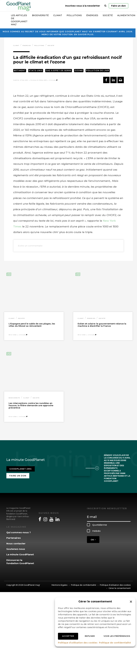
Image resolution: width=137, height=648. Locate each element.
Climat (57, 15)
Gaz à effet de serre (58, 70)
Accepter (68, 636)
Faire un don (118, 5)
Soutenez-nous (15, 549)
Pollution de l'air (97, 70)
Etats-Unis (35, 70)
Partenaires (13, 537)
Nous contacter (15, 543)
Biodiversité (40, 15)
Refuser (90, 636)
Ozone (79, 70)
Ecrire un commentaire (30, 245)
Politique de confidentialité (115, 642)
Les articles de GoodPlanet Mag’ (19, 20)
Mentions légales (59, 585)
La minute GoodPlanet (20, 554)
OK (93, 539)
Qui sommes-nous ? (18, 532)
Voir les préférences (117, 636)
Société (108, 15)
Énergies (92, 15)
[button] (130, 601)
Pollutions (74, 15)
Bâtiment (19, 70)
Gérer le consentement (120, 588)
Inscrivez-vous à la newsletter (82, 5)
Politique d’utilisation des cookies (77, 642)
